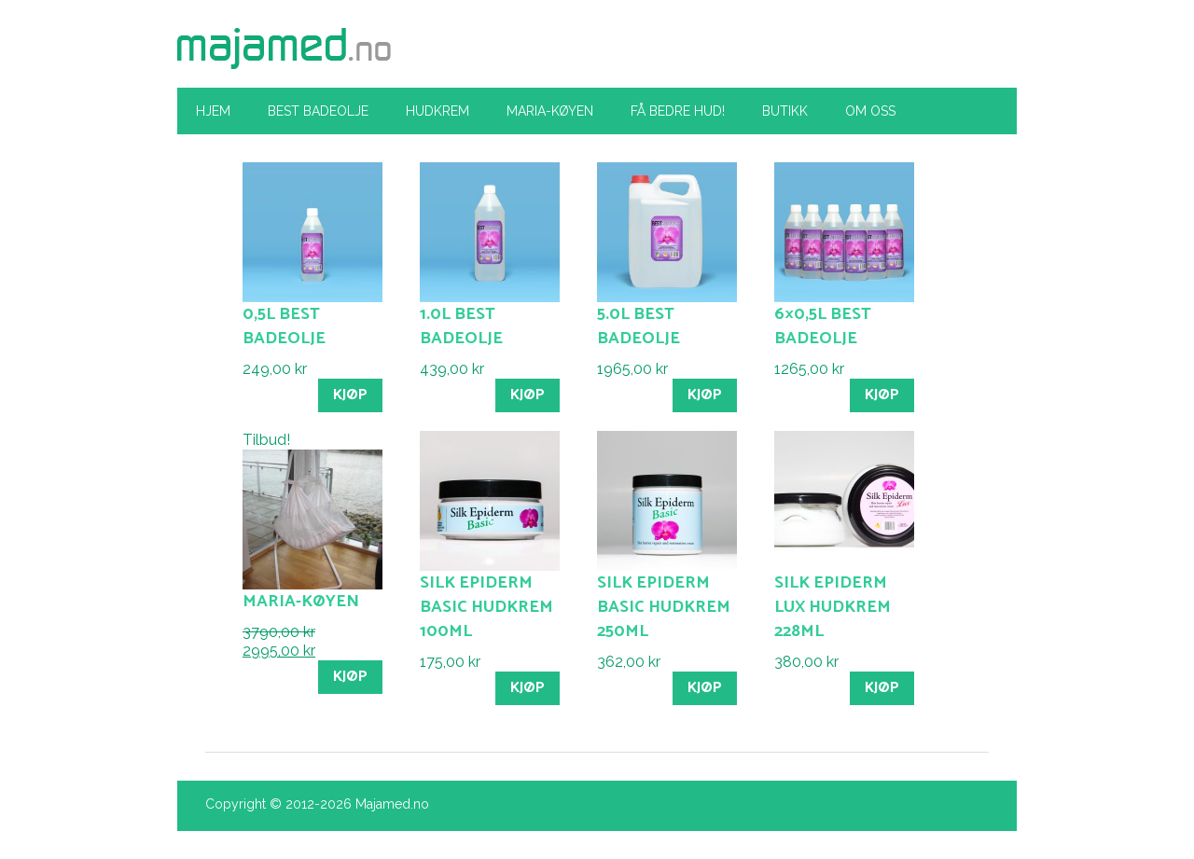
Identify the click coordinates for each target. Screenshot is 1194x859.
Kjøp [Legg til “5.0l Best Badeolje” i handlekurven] (704, 395)
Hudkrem (437, 111)
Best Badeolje (318, 111)
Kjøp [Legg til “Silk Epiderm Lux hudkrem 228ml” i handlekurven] (882, 687)
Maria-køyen (550, 111)
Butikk (785, 111)
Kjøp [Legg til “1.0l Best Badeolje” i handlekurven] (527, 395)
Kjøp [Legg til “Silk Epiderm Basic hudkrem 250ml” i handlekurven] (704, 687)
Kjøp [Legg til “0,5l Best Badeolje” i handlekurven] (350, 395)
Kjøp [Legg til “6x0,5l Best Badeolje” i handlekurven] (882, 395)
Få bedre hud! (678, 111)
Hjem (213, 111)
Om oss (870, 111)
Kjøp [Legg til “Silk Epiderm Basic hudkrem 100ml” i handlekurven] (527, 687)
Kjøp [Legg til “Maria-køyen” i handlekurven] (350, 676)
